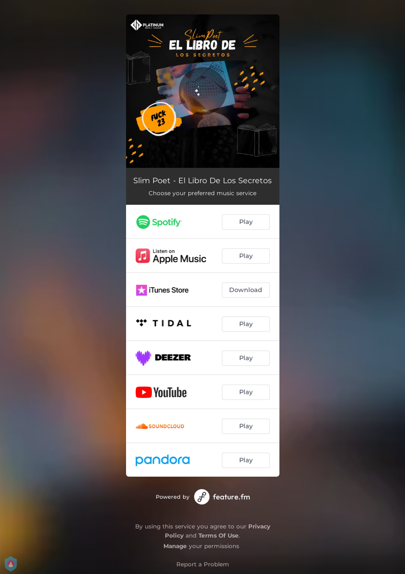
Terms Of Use (218, 535)
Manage (175, 546)
